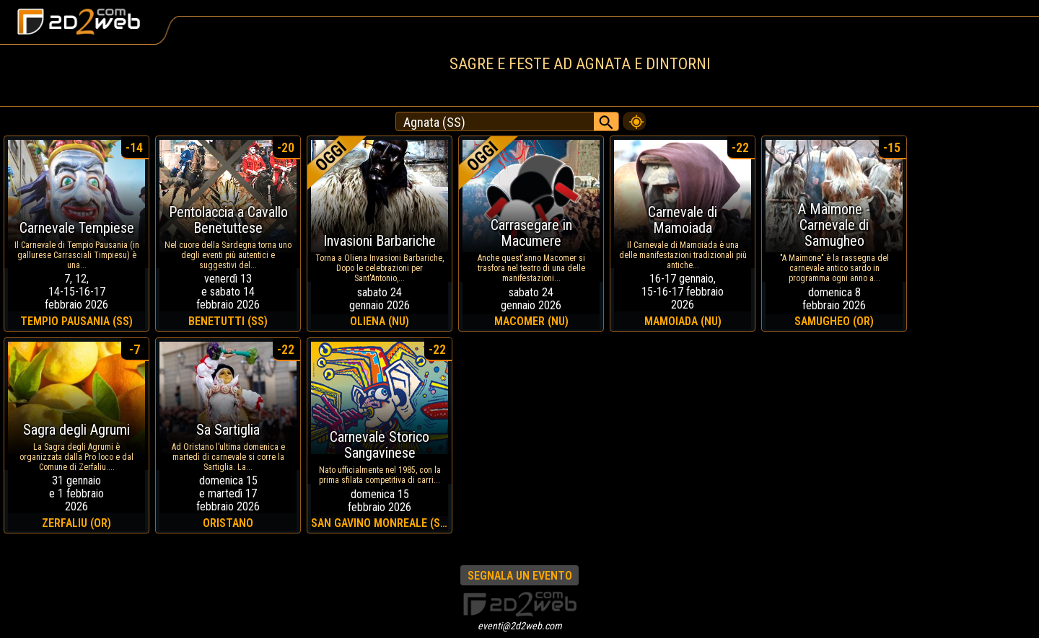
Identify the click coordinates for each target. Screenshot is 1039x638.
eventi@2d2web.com (520, 626)
